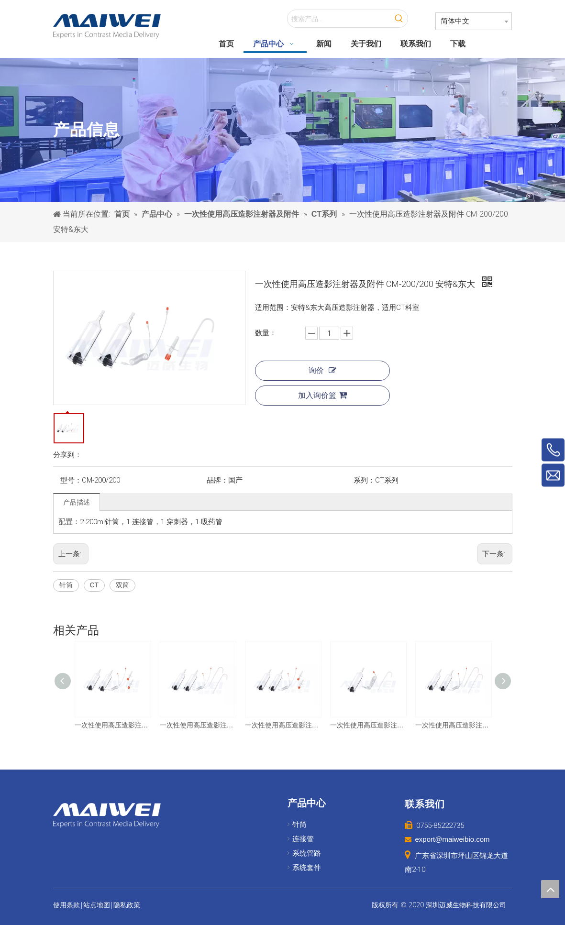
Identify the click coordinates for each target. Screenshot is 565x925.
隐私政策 (126, 905)
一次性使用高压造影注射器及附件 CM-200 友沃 (368, 725)
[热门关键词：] (399, 18)
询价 (322, 370)
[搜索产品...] (339, 18)
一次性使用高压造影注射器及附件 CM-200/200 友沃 (197, 725)
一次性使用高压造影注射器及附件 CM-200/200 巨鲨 (112, 725)
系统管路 (306, 853)
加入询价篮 (322, 395)
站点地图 (96, 905)
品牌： (217, 480)
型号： (71, 480)
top (550, 889)
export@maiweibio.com (452, 839)
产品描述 (76, 502)
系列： (364, 480)
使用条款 (66, 905)
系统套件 (306, 867)
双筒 (122, 585)
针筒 (66, 585)
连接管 (303, 839)
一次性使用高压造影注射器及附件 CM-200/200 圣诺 (453, 725)
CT (94, 585)
